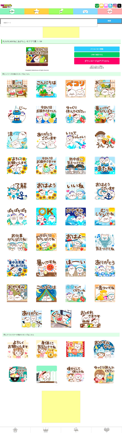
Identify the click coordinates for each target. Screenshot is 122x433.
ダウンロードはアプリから (96, 61)
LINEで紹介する (97, 55)
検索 (109, 21)
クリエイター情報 (96, 49)
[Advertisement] (61, 32)
